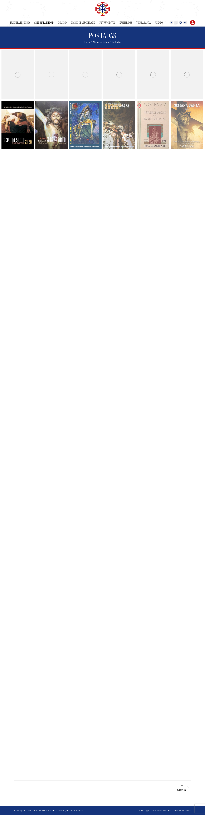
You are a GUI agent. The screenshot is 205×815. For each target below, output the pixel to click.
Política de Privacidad (161, 810)
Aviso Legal (144, 810)
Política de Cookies (182, 810)
